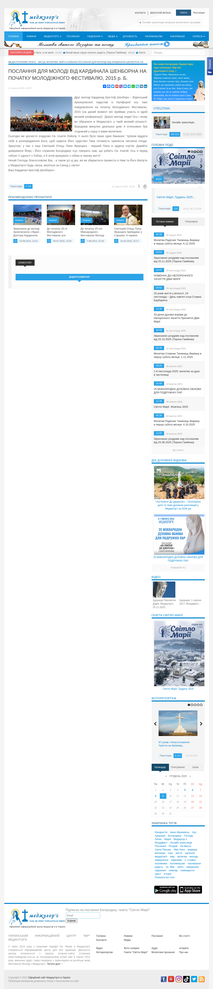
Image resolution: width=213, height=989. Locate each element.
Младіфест (161, 842)
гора (170, 853)
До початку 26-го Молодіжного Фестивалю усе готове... (57, 232)
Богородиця (174, 835)
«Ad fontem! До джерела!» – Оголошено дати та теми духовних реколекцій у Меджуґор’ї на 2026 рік (178, 505)
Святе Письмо (163, 849)
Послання (160, 846)
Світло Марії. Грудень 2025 (178, 688)
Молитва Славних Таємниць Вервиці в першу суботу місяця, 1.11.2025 (178, 355)
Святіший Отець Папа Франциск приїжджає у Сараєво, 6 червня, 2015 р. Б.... (128, 232)
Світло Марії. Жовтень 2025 (171, 406)
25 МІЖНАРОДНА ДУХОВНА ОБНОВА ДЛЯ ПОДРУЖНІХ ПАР (177, 390)
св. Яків (170, 867)
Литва (158, 839)
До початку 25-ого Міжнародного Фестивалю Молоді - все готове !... (93, 232)
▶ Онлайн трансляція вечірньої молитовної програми (170, 22)
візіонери (160, 853)
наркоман (176, 860)
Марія (167, 839)
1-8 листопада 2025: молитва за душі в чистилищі (177, 373)
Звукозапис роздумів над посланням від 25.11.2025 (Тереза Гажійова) (176, 259)
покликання (194, 863)
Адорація (160, 835)
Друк (145, 186)
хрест (158, 873)
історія (167, 873)
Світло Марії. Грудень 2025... (176, 197)
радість (159, 867)
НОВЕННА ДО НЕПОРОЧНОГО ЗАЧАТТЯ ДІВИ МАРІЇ (173, 277)
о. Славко (190, 860)
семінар (173, 870)
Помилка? (139, 186)
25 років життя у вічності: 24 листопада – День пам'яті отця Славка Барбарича (177, 297)
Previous (155, 166)
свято (180, 867)
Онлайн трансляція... (184, 122)
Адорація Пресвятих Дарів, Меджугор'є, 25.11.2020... (164, 604)
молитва (182, 856)
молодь (194, 856)
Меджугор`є (180, 839)
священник (192, 867)
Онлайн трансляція (181, 842)
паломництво (177, 863)
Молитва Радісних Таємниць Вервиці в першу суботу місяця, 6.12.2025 (176, 242)
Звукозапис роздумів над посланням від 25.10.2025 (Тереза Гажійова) (176, 337)
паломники (161, 863)
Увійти (183, 12)
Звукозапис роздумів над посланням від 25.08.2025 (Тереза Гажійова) (176, 440)
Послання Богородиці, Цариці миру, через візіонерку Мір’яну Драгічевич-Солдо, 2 (174, 67)
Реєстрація (199, 12)
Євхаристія (161, 832)
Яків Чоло (179, 849)
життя (179, 853)
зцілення (190, 853)
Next (201, 166)
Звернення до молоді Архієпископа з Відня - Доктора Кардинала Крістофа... (27, 232)
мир (172, 856)
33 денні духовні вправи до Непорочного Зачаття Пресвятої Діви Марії (176, 318)
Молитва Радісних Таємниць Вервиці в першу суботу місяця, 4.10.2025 (176, 423)
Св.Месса (185, 846)
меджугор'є (161, 856)
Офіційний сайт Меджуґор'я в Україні (49, 977)
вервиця (192, 849)
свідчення (160, 870)
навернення (161, 860)
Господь (188, 835)
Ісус (194, 832)
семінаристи (187, 870)
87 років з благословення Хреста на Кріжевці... (174, 744)
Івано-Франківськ (179, 832)
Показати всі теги (165, 877)
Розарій (173, 846)
